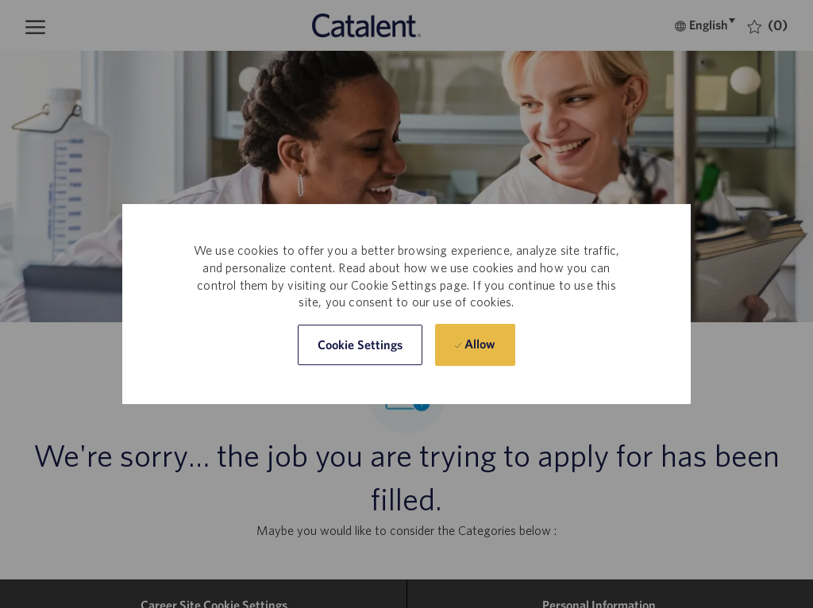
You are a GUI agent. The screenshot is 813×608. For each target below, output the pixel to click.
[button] (360, 345)
